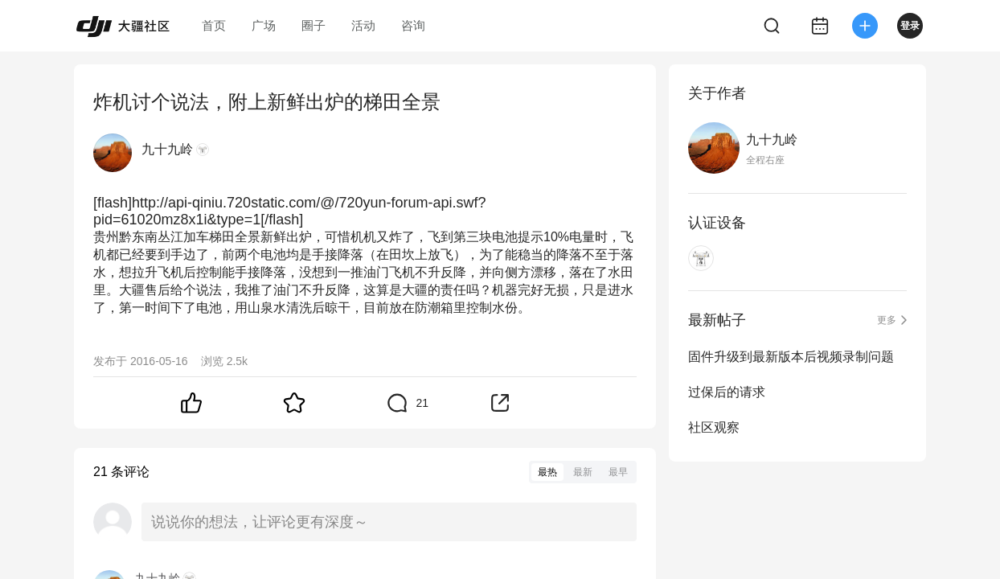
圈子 (313, 25)
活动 (363, 25)
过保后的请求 (726, 392)
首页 (214, 25)
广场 (264, 25)
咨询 (413, 25)
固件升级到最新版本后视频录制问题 (791, 356)
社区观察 (714, 427)
